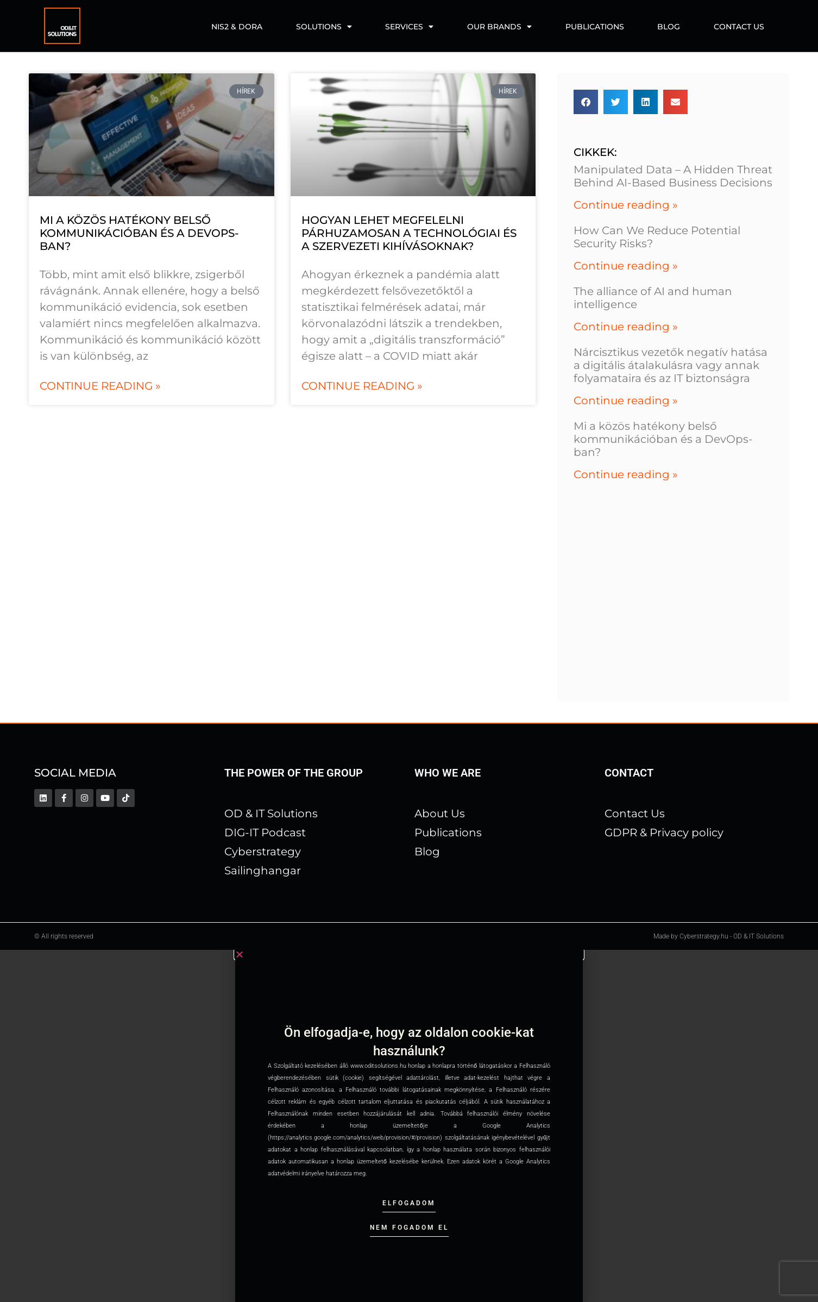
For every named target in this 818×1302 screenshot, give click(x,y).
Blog (668, 27)
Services (409, 26)
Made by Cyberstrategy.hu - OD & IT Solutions (718, 936)
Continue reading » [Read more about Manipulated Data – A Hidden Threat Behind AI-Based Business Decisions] (626, 204)
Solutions (324, 26)
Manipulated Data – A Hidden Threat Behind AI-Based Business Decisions (673, 176)
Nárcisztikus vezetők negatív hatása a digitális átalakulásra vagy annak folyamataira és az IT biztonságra (670, 365)
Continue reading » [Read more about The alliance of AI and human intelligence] (626, 326)
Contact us (739, 27)
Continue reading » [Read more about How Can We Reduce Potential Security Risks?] (626, 265)
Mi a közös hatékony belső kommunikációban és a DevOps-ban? (139, 233)
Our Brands (499, 26)
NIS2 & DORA (236, 27)
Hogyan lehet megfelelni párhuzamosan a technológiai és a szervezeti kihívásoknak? (409, 233)
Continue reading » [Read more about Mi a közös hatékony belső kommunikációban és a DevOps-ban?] (100, 385)
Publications (594, 27)
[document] (409, 1126)
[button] (586, 102)
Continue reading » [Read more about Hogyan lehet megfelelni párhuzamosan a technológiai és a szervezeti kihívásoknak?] (362, 385)
